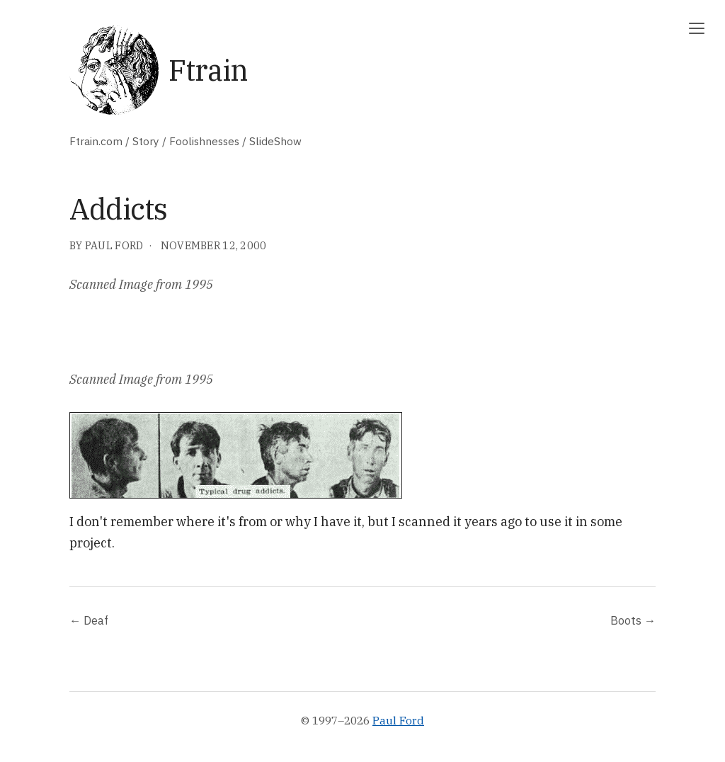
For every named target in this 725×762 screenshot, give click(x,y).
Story (145, 141)
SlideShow (275, 141)
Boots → (633, 620)
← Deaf (88, 620)
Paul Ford (398, 720)
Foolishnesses (204, 141)
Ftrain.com (95, 141)
